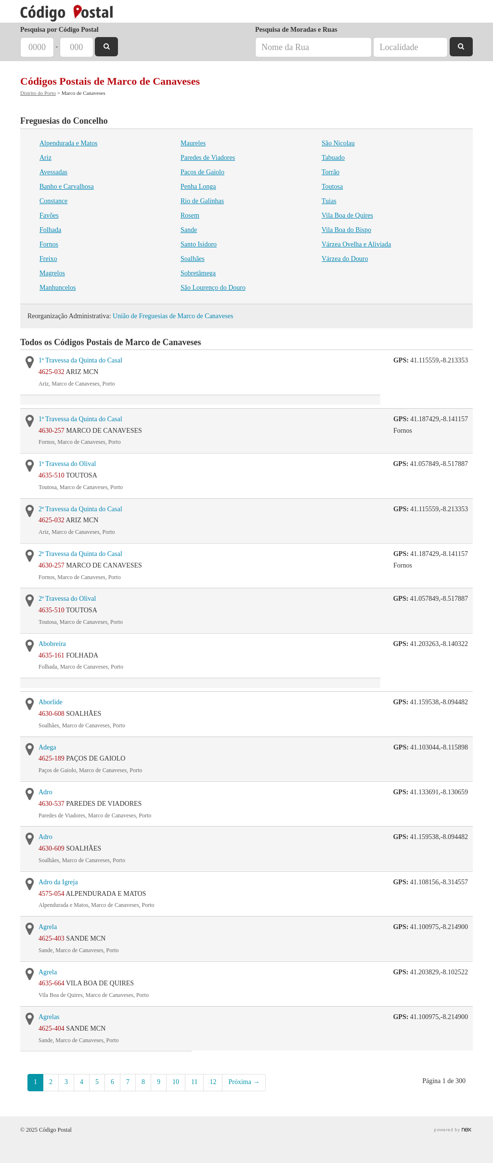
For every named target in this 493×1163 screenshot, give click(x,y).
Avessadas (53, 172)
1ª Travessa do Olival (67, 463)
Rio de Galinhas (202, 201)
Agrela (48, 926)
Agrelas (49, 1017)
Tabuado (333, 157)
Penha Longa (198, 186)
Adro (45, 792)
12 (212, 1081)
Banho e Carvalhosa (66, 186)
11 (194, 1081)
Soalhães (193, 258)
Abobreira (52, 643)
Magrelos (52, 273)
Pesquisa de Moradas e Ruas (296, 29)
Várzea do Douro (345, 258)
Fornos (48, 244)
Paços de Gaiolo (202, 172)
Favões (49, 215)
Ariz (45, 157)
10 (175, 1081)
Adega (47, 747)
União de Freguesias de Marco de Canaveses (173, 316)
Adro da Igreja (58, 882)
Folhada (50, 229)
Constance (53, 201)
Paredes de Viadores (208, 157)
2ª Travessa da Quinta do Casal (80, 509)
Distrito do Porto (38, 93)
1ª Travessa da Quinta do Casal (80, 360)
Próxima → (243, 1081)
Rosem (190, 215)
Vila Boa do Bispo (346, 229)
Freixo (48, 258)
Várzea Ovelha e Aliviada (356, 244)
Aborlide (51, 702)
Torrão (330, 172)
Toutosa (332, 186)
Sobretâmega (198, 273)
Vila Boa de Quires (347, 215)
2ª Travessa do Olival (67, 598)
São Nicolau (338, 143)
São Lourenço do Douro (213, 287)
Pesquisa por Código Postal (59, 29)
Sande (189, 229)
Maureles (193, 143)
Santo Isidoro (199, 244)
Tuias (329, 201)
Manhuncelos (57, 287)
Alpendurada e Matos (68, 143)
